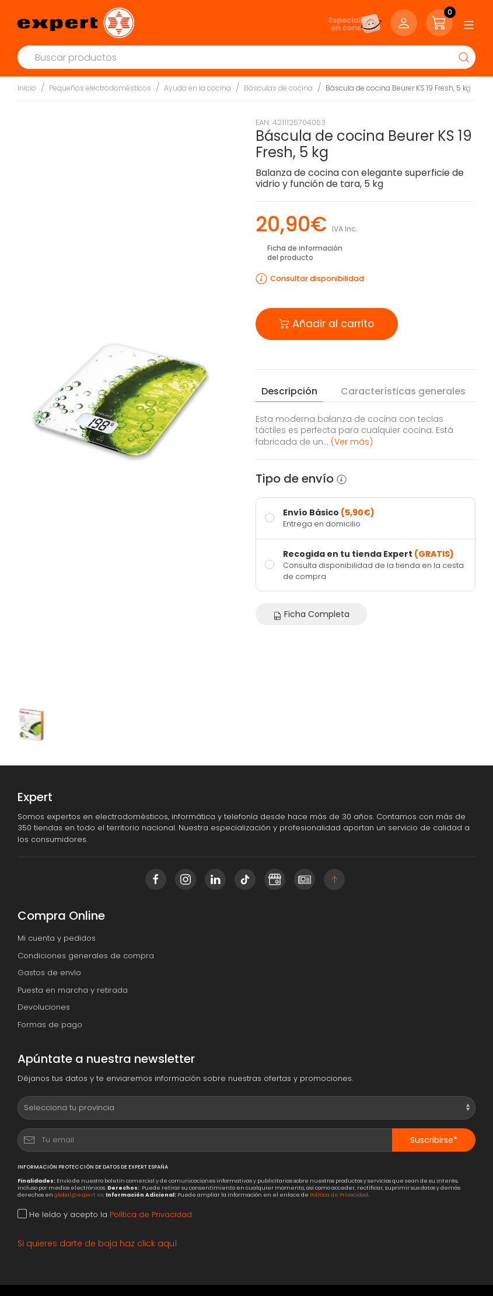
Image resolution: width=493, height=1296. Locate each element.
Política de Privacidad (339, 1194)
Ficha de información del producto (304, 253)
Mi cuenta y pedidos (57, 938)
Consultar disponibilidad (317, 278)
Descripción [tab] (289, 391)
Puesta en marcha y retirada (73, 990)
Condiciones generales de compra (86, 955)
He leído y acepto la (105, 1214)
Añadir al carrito (326, 323)
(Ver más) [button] (352, 442)
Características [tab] (403, 391)
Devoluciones (44, 1007)
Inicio (27, 88)
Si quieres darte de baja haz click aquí (97, 1243)
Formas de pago (50, 1024)
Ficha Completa (311, 614)
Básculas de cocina (278, 88)
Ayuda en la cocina (197, 88)
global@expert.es (78, 1194)
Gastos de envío (49, 972)
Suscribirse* (433, 1140)
